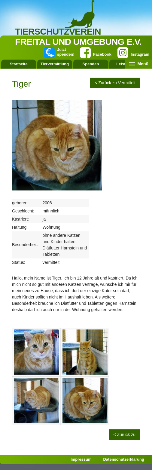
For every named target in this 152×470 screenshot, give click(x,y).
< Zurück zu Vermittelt (115, 82)
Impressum (81, 459)
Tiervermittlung (55, 64)
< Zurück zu (124, 434)
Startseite (18, 64)
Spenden (91, 64)
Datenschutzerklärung (123, 459)
